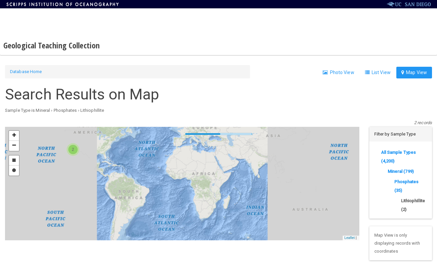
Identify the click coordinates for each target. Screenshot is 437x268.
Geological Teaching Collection (51, 45)
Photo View (338, 72)
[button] (73, 149)
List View (378, 72)
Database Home (26, 71)
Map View (414, 72)
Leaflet (349, 238)
